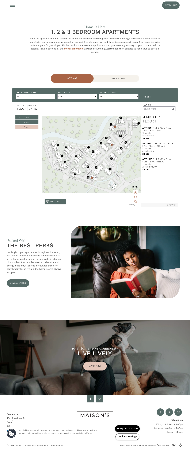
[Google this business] (178, 412)
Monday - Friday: (154, 424)
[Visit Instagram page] (99, 398)
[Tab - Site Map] (72, 78)
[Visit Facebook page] (90, 398)
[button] (171, 5)
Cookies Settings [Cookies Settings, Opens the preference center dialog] (127, 436)
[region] (83, 432)
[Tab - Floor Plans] (117, 78)
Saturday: (158, 428)
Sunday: (171, 432)
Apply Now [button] (95, 366)
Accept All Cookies (127, 428)
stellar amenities (73, 48)
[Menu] (12, 5)
